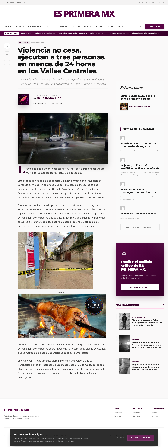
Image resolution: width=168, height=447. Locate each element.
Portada (7, 26)
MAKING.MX (64, 435)
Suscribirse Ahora (140, 287)
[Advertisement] (140, 57)
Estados (76, 26)
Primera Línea (51, 26)
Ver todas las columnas (140, 227)
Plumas (64, 26)
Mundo (111, 26)
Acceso (155, 416)
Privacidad (118, 413)
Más (120, 26)
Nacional (100, 26)
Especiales (19, 26)
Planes (155, 413)
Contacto (136, 413)
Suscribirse (155, 26)
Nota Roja (88, 26)
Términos (117, 416)
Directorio (137, 416)
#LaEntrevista (34, 26)
